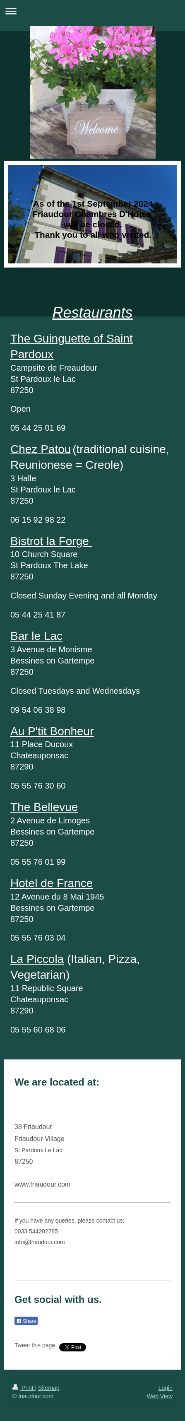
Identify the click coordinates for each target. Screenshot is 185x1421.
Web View (160, 1396)
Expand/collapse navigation (92, 11)
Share (26, 1321)
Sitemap (48, 1388)
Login (166, 1388)
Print (23, 1388)
